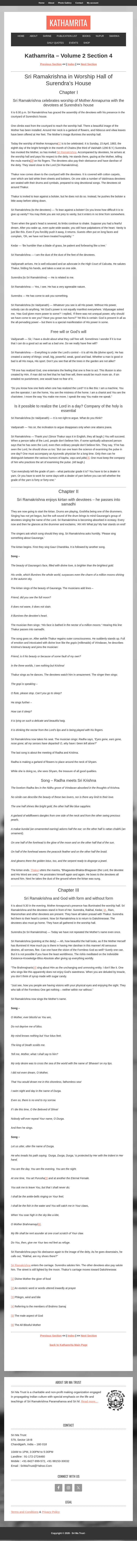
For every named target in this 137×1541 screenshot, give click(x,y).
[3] (87, 458)
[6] (39, 1225)
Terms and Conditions (24, 1513)
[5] (46, 1179)
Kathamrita (68, 23)
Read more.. (89, 1402)
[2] (12, 1289)
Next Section (89, 65)
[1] (59, 144)
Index (71, 65)
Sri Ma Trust (78, 1534)
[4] (34, 968)
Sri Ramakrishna (66, 153)
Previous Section (51, 65)
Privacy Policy (50, 1513)
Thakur (35, 871)
